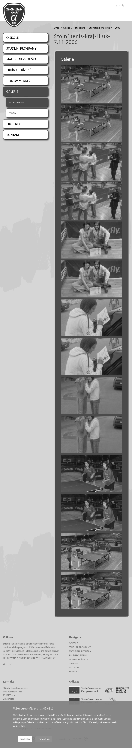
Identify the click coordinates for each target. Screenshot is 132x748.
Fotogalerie (79, 28)
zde (23, 726)
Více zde (7, 664)
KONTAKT (13, 135)
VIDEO (12, 113)
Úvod (56, 28)
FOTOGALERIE (16, 103)
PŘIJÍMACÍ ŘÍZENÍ (18, 70)
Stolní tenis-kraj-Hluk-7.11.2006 (104, 28)
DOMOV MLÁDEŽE (19, 81)
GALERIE (12, 92)
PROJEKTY (13, 124)
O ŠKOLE (12, 38)
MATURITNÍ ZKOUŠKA (21, 59)
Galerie (66, 28)
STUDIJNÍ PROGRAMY (21, 48)
